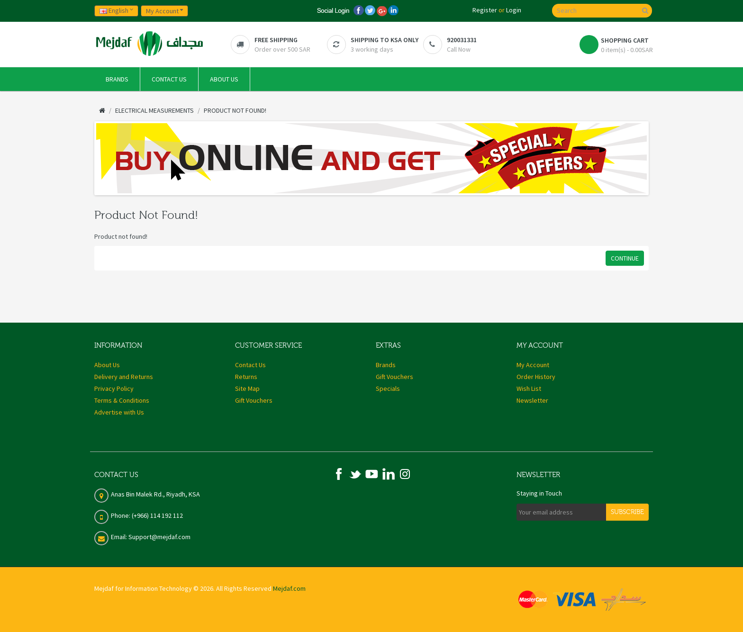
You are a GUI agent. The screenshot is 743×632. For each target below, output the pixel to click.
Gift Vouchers (253, 400)
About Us (107, 365)
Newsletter (532, 400)
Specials (388, 388)
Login (513, 10)
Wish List (528, 388)
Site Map (247, 388)
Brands (386, 365)
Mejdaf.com (289, 588)
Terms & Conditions (121, 400)
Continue (625, 258)
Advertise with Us (119, 412)
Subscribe (627, 512)
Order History (535, 376)
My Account (532, 365)
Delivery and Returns (123, 376)
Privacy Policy (114, 388)
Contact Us (250, 365)
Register (484, 10)
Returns (246, 376)
